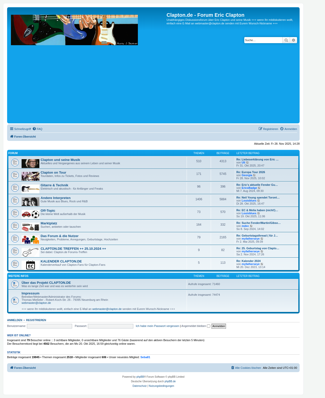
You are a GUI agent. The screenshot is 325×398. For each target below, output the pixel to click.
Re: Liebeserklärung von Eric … (257, 159)
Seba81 (145, 357)
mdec (245, 225)
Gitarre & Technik (54, 185)
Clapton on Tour (53, 172)
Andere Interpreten (56, 198)
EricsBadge (249, 187)
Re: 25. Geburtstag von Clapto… (257, 248)
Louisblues (249, 200)
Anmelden (14, 320)
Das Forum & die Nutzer (59, 236)
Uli (243, 162)
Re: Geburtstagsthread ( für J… (257, 235)
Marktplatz (49, 223)
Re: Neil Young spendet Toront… (258, 197)
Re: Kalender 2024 (248, 260)
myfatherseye (251, 238)
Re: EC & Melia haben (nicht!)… (257, 210)
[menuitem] (37, 129)
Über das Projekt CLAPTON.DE (46, 283)
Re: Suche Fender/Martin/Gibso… (258, 222)
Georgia (247, 175)
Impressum (30, 293)
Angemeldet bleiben (195, 325)
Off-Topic (48, 210)
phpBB (140, 376)
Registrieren (36, 320)
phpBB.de (170, 381)
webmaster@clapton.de (36, 302)
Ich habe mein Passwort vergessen (157, 325)
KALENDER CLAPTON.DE (61, 261)
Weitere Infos (18, 276)
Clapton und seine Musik (60, 160)
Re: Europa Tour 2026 (250, 172)
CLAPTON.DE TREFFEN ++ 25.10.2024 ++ (73, 249)
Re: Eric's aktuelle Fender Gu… (257, 184)
